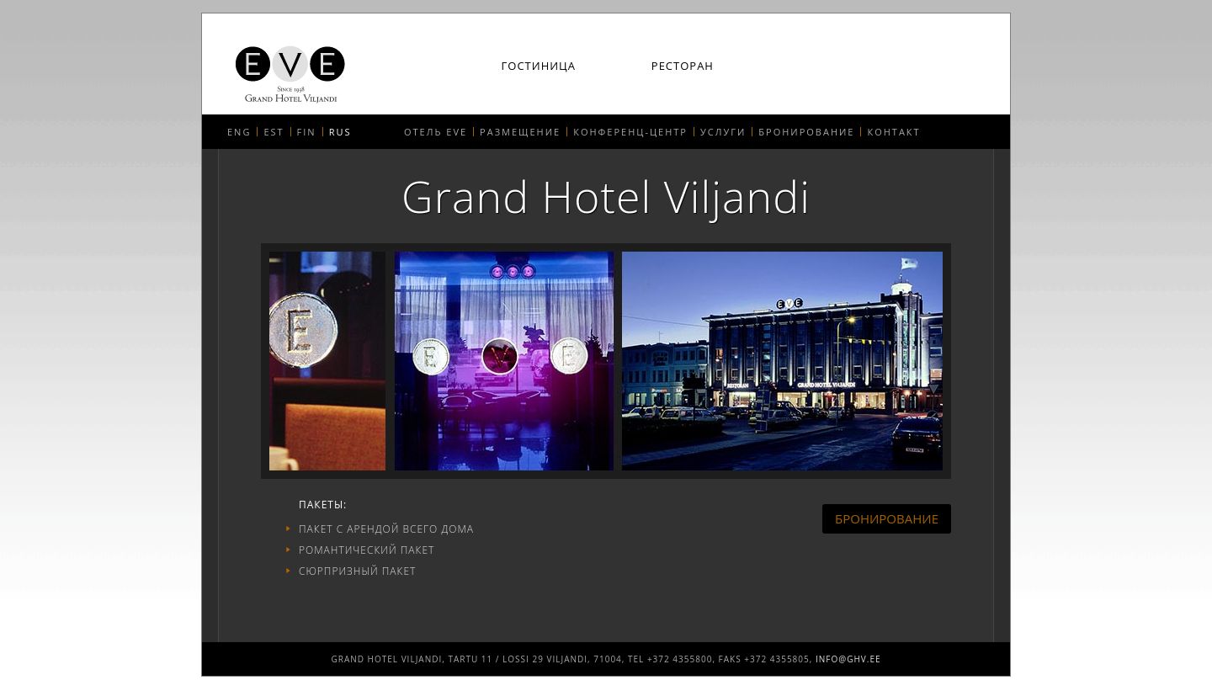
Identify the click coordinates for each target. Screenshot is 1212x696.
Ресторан (682, 66)
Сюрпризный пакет (357, 571)
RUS (340, 131)
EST (273, 131)
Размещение (520, 131)
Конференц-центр (630, 131)
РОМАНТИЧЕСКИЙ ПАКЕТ (366, 550)
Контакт (893, 131)
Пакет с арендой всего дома (386, 529)
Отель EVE (435, 131)
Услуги (723, 131)
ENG (239, 131)
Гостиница (539, 66)
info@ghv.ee (848, 659)
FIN (306, 131)
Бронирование (806, 131)
